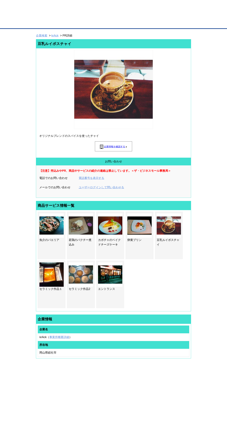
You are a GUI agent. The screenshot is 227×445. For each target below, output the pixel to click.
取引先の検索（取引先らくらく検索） (49, 393)
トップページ (43, 23)
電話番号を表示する (91, 178)
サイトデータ (101, 426)
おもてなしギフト (145, 397)
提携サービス (76, 404)
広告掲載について (61, 426)
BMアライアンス (78, 408)
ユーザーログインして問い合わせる (101, 187)
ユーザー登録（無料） (42, 389)
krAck (54, 35)
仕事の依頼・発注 (40, 397)
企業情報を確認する (114, 146)
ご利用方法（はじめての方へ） (177, 389)
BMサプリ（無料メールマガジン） (47, 410)
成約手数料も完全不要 (89, 17)
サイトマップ (82, 426)
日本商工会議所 (144, 389)
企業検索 (41, 35)
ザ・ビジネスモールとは (153, 5)
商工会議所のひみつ (146, 393)
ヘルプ (117, 426)
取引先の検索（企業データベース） (90, 23)
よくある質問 (169, 393)
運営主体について (171, 397)
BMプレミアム (77, 389)
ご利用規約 (154, 426)
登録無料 (48, 17)
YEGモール (143, 401)
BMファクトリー (78, 400)
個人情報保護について (176, 426)
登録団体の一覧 (105, 389)
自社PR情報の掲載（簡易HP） (46, 405)
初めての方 (41, 426)
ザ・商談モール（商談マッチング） (137, 23)
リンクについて (135, 426)
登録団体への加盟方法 (108, 393)
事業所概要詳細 (59, 337)
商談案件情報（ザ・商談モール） (47, 401)
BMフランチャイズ (79, 413)
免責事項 (40, 430)
